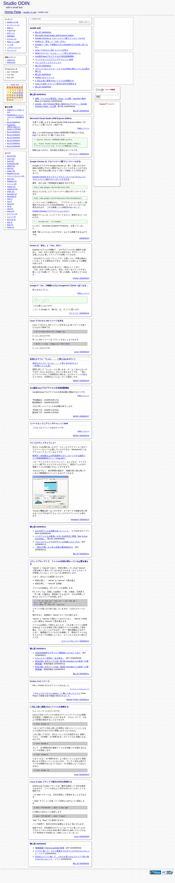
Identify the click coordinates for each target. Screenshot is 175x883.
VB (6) (9, 206)
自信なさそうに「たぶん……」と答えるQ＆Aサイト (58, 53)
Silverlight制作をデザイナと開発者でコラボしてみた (58, 657)
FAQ (34, 135)
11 (17, 93)
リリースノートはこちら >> (79, 693)
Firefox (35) (11, 171)
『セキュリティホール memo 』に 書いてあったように (56, 697)
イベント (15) (12, 184)
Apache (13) (11, 187)
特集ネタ (10, 28)
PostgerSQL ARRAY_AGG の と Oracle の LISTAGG (14, 127)
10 (15, 93)
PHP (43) (10, 169)
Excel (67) (10, 161)
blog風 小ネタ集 (12, 22)
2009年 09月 (14, 85)
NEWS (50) (11, 166)
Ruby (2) (10, 225)
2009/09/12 (84, 556)
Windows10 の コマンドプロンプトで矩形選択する (15, 117)
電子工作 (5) (11, 220)
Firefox (76, 280)
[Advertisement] (113, 33)
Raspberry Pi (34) (13, 173)
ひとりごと (74, 155)
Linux (76, 354)
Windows (75, 522)
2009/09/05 (84, 870)
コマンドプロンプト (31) (15, 176)
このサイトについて (14, 47)
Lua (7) (9, 201)
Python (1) (10, 227)
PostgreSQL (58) (13, 164)
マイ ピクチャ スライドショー (48, 62)
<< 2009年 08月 (35, 19)
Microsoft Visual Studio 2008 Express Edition (54, 35)
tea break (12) (12, 194)
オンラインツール (13, 25)
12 (19, 93)
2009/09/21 (84, 155)
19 (19, 95)
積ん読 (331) (11, 156)
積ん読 (76, 111)
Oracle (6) (10, 204)
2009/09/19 (84, 315)
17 (15, 95)
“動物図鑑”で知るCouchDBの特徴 (49, 854)
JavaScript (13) (12, 189)
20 (22, 95)
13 (22, 93)
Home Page (13, 12)
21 (7, 97)
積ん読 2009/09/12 (43, 66)
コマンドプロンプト (70, 645)
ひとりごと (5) (12, 214)
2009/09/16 (84, 438)
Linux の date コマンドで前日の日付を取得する (55, 84)
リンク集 (10, 45)
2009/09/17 (84, 419)
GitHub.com (11, 62)
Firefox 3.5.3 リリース (44, 77)
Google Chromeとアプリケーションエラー (51, 212)
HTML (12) (10, 192)
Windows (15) (12, 181)
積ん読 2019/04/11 (13, 143)
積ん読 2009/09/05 (43, 87)
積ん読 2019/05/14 (13, 122)
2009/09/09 (84, 843)
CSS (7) (10, 199)
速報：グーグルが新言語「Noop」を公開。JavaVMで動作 (60, 98)
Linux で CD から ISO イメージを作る (51, 50)
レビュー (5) (11, 217)
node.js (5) (10, 211)
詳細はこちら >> (83, 128)
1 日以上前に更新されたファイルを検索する (54, 81)
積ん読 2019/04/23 (13, 135)
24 (15, 97)
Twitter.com (11, 60)
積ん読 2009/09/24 (43, 32)
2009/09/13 (84, 522)
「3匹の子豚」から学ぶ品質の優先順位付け (54, 550)
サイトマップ (11, 50)
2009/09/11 (84, 677)
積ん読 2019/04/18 (13, 138)
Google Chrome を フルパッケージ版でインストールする (60, 38)
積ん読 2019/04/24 (13, 132)
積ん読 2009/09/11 (43, 74)
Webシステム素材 (13, 42)
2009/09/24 (84, 111)
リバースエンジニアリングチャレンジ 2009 (54, 59)
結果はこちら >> (83, 295)
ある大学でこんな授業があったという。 (52, 534)
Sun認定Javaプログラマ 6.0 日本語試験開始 (54, 56)
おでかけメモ (11, 39)
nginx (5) (10, 209)
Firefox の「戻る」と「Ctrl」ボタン (50, 41)
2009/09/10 (84, 780)
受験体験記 (11, 36)
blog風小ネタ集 (30, 12)
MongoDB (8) (11, 196)
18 (17, 95)
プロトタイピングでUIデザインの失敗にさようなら (57, 544)
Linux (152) (11, 159)
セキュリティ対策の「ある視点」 (49, 662)
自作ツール (11, 33)
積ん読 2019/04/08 (13, 146)
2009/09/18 (84, 383)
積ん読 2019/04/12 (13, 140)
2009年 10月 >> (84, 22)
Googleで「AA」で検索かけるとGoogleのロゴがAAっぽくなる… (59, 287)
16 (12, 95)
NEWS (76, 383)
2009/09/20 (84, 240)
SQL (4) (9, 222)
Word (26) (10, 179)
